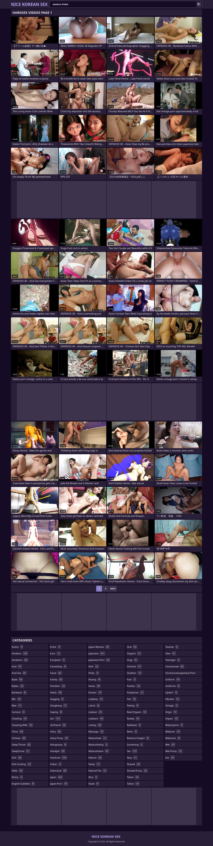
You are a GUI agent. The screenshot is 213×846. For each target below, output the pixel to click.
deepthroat (21, 751)
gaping (56, 712)
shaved (134, 764)
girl (55, 718)
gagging (57, 699)
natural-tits (97, 770)
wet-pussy (173, 751)
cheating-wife (22, 725)
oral (132, 647)
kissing (94, 679)
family (56, 679)
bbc (16, 699)
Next (113, 588)
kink (93, 666)
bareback (19, 692)
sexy (132, 757)
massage (96, 731)
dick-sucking (22, 764)
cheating (19, 718)
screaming (135, 744)
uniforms (172, 686)
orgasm (134, 653)
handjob (57, 751)
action (17, 647)
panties (134, 686)
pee (132, 699)
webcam (172, 731)
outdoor (134, 673)
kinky (93, 673)
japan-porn (59, 783)
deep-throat (21, 744)
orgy (132, 660)
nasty (94, 764)
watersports (174, 725)
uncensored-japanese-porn (180, 673)
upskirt (171, 692)
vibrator (172, 699)
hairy (56, 731)
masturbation (98, 751)
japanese (96, 653)
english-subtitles (23, 783)
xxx (170, 757)
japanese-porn (99, 660)
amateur (20, 653)
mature (95, 757)
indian (56, 764)
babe (17, 679)
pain (131, 679)
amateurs (20, 660)
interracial (58, 770)
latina (94, 705)
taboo (133, 777)
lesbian (95, 712)
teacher (172, 647)
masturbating (98, 744)
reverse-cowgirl (138, 738)
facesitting (58, 666)
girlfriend (58, 725)
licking (95, 725)
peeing (133, 705)
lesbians (96, 718)
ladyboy (95, 699)
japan (56, 777)
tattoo (133, 783)
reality (133, 718)
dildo (17, 770)
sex (132, 751)
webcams (173, 738)
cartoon (18, 712)
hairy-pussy (59, 738)
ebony (17, 777)
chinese (19, 738)
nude (93, 783)
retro (132, 731)
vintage (171, 705)
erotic (55, 647)
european (57, 660)
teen (170, 653)
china (18, 731)
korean (95, 692)
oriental (134, 666)
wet (170, 744)
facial (56, 673)
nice (93, 777)
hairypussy (58, 744)
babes (18, 686)
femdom (58, 686)
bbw (17, 705)
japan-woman (99, 647)
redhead (134, 725)
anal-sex (19, 673)
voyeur (172, 718)
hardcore (58, 757)
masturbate (97, 738)
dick (17, 757)
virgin (171, 712)
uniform (172, 679)
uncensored (174, 666)
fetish (56, 692)
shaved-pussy (137, 770)
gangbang (58, 705)
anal (17, 666)
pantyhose (135, 692)
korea (94, 686)
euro (55, 653)
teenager (172, 660)
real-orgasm (137, 712)
